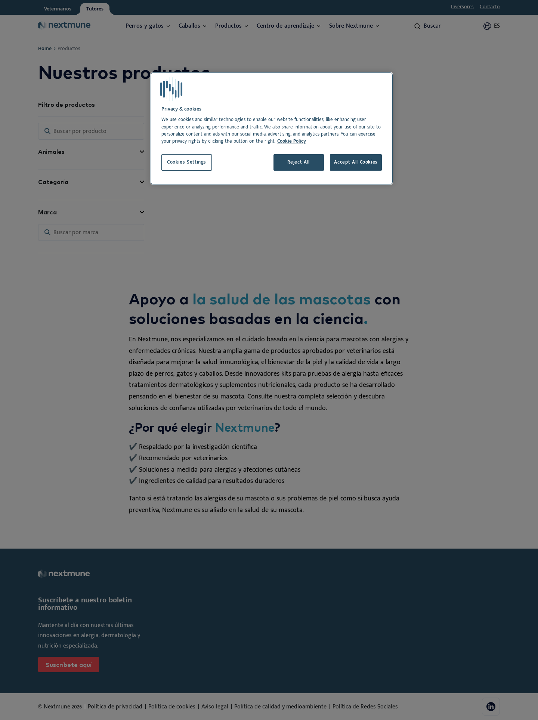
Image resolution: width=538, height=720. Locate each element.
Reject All (298, 162)
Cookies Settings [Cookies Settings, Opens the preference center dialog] (186, 162)
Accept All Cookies (356, 162)
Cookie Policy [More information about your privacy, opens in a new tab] (291, 141)
